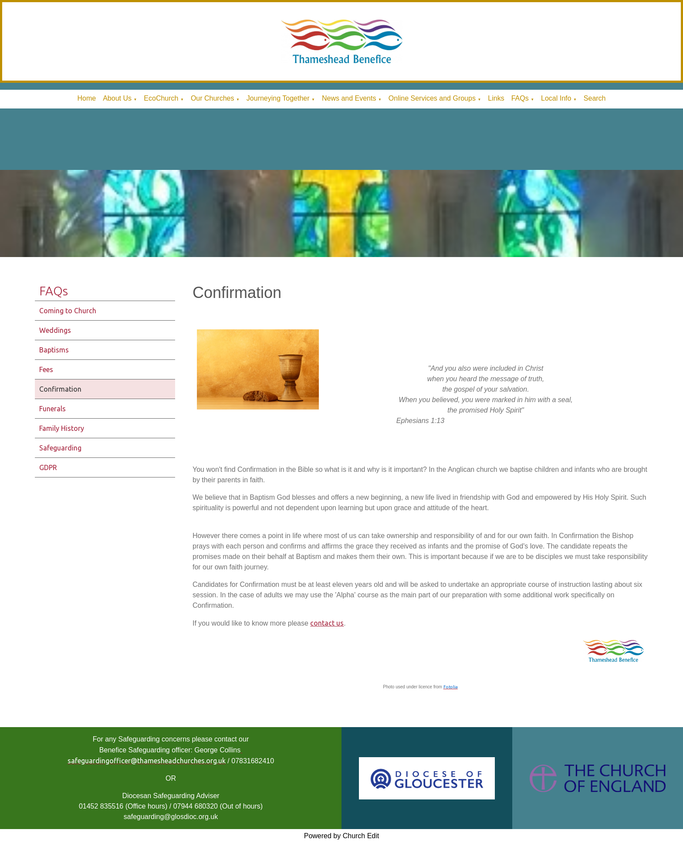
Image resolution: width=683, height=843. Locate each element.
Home (86, 98)
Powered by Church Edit (341, 836)
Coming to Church (67, 311)
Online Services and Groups (432, 98)
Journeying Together (278, 98)
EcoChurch (161, 98)
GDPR (48, 467)
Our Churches (212, 98)
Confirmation (60, 389)
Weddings (55, 330)
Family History (61, 428)
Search (595, 98)
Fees (46, 369)
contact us (327, 623)
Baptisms (54, 350)
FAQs (520, 98)
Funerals (52, 409)
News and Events (349, 98)
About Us (117, 98)
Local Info (556, 98)
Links (496, 98)
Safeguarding (60, 448)
